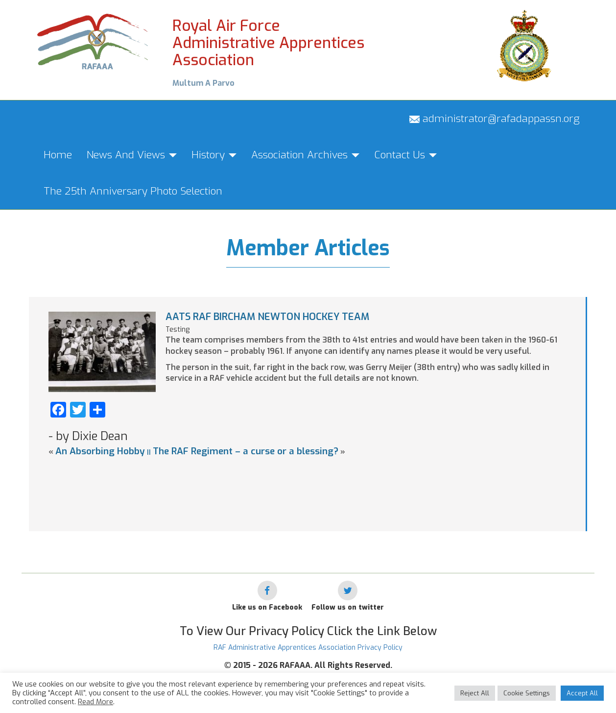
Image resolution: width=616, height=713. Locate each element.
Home (58, 155)
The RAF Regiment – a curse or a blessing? (245, 451)
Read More (95, 702)
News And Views (132, 155)
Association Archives (305, 155)
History (214, 155)
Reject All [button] (474, 693)
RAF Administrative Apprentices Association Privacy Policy (308, 647)
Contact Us (405, 155)
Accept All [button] (582, 693)
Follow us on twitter (347, 607)
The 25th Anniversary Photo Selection (133, 191)
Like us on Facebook (267, 607)
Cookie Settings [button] (526, 693)
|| (149, 452)
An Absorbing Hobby (100, 451)
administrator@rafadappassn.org (494, 118)
